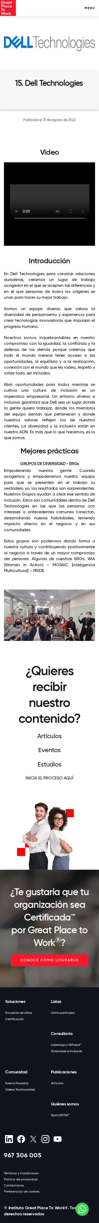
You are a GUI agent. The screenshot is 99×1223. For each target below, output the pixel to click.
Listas (56, 1001)
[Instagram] (45, 1139)
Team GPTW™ (60, 1115)
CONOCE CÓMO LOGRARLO (49, 960)
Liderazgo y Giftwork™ (66, 1045)
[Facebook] (21, 1139)
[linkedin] (9, 1139)
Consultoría (62, 1033)
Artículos (57, 1083)
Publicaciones (64, 1071)
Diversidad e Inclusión (67, 1051)
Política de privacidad (20, 1179)
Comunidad (16, 1071)
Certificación (14, 1019)
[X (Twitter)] (33, 1139)
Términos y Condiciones (21, 1173)
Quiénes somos (65, 1103)
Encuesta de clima (18, 1013)
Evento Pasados (17, 1083)
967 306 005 (22, 1155)
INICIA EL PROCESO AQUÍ (49, 777)
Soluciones (15, 1001)
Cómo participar (63, 1013)
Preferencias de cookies (22, 1191)
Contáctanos (14, 1185)
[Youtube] (57, 1139)
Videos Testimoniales (20, 1089)
